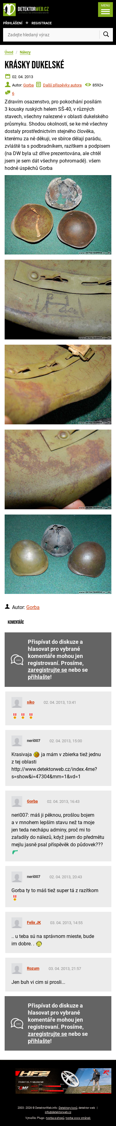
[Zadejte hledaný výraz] (58, 35)
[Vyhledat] (106, 35)
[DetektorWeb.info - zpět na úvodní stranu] (27, 9)
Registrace (42, 23)
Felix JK (34, 922)
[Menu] (105, 9)
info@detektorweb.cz (58, 1112)
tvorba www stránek (78, 1118)
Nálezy (25, 52)
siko (30, 702)
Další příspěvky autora (62, 85)
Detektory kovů (68, 1107)
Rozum (33, 968)
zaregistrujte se (47, 670)
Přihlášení (12, 23)
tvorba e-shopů (55, 1118)
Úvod (9, 52)
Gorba (28, 85)
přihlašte (39, 677)
